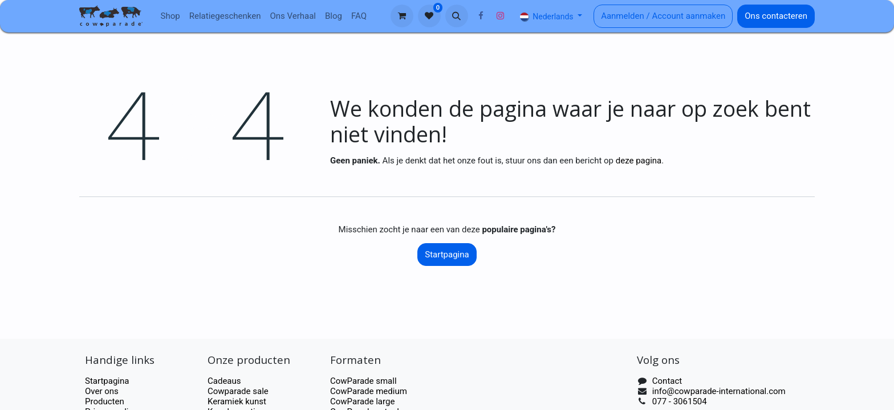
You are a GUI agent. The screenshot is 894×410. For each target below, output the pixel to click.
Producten (104, 401)
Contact (667, 381)
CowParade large (363, 401)
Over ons (102, 391)
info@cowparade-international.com (719, 391)
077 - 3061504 (679, 401)
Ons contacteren (776, 16)
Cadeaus (224, 381)
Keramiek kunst (237, 401)
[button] (456, 16)
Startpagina (447, 254)
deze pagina (639, 160)
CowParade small (363, 381)
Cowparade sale (238, 391)
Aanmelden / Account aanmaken (663, 16)
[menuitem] (170, 16)
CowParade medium (368, 391)
